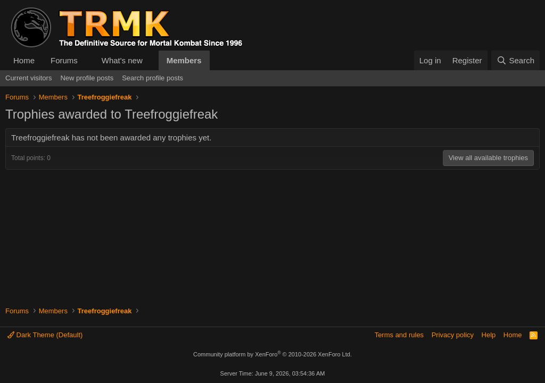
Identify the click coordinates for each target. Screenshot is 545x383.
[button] (86, 60)
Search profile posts (152, 78)
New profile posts (86, 78)
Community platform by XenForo (272, 354)
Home (24, 60)
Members (184, 60)
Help (489, 335)
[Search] (515, 60)
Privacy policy (453, 335)
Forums (64, 60)
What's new (122, 60)
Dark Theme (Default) (44, 335)
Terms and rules (399, 335)
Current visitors (28, 78)
